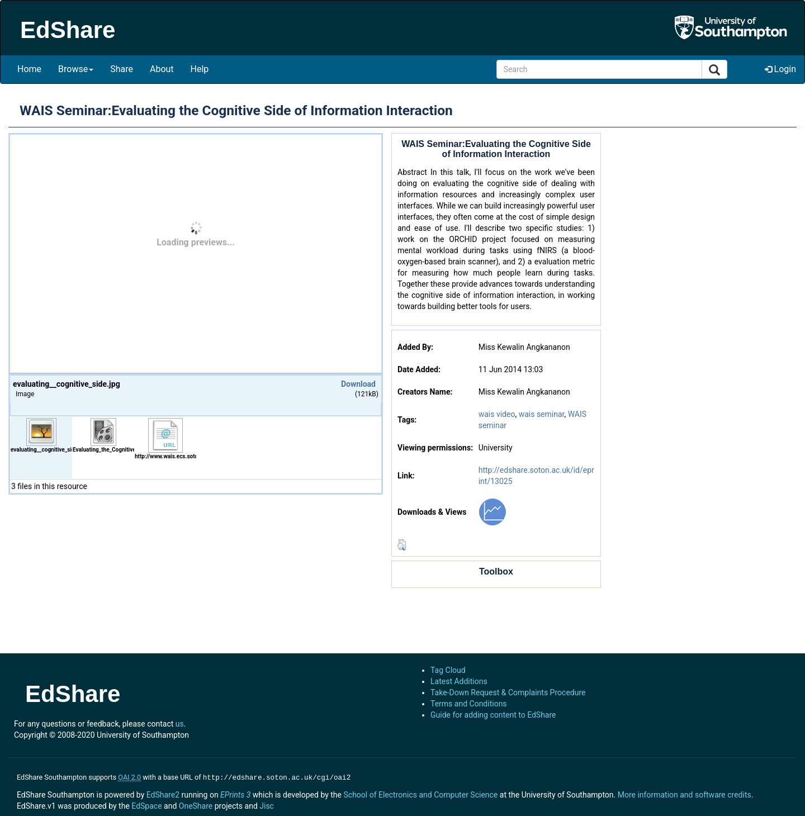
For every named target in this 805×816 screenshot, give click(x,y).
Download (358, 383)
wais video (497, 414)
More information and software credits (684, 793)
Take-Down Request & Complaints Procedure (507, 692)
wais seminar (542, 414)
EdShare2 (162, 793)
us (180, 723)
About (162, 69)
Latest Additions (458, 681)
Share (121, 69)
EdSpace (146, 804)
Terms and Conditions (468, 703)
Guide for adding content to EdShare (493, 714)
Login (780, 69)
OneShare (195, 804)
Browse (75, 69)
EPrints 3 (235, 793)
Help (200, 69)
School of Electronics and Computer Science (420, 793)
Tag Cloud (448, 670)
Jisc (266, 804)
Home (29, 69)
